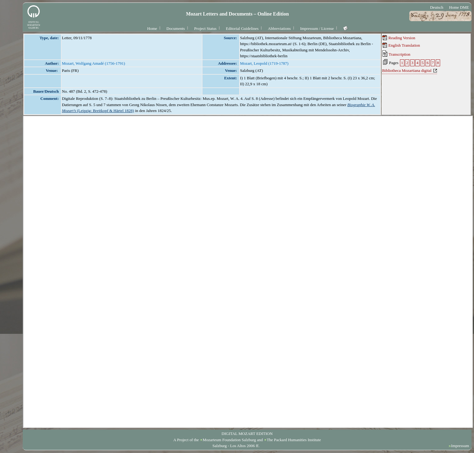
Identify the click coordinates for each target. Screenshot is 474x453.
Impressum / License (317, 28)
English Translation (401, 45)
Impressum (460, 445)
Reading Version (398, 37)
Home (152, 28)
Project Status (205, 28)
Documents (175, 28)
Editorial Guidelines (242, 28)
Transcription (396, 53)
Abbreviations (279, 28)
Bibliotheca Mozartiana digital (407, 70)
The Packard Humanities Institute (294, 439)
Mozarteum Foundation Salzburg (229, 439)
